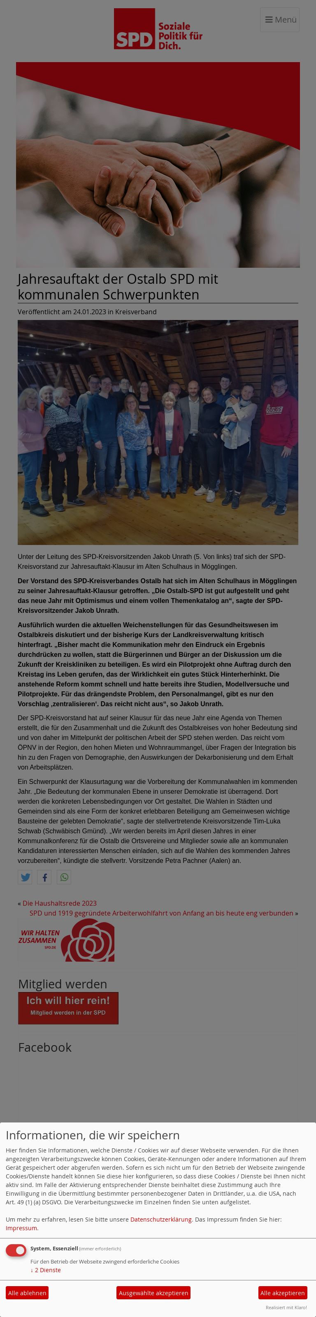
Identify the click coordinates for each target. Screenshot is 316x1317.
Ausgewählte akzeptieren (153, 1293)
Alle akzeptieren (282, 1293)
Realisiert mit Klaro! (286, 1307)
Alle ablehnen (27, 1293)
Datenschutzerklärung (161, 1219)
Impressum (21, 1228)
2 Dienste (45, 1270)
